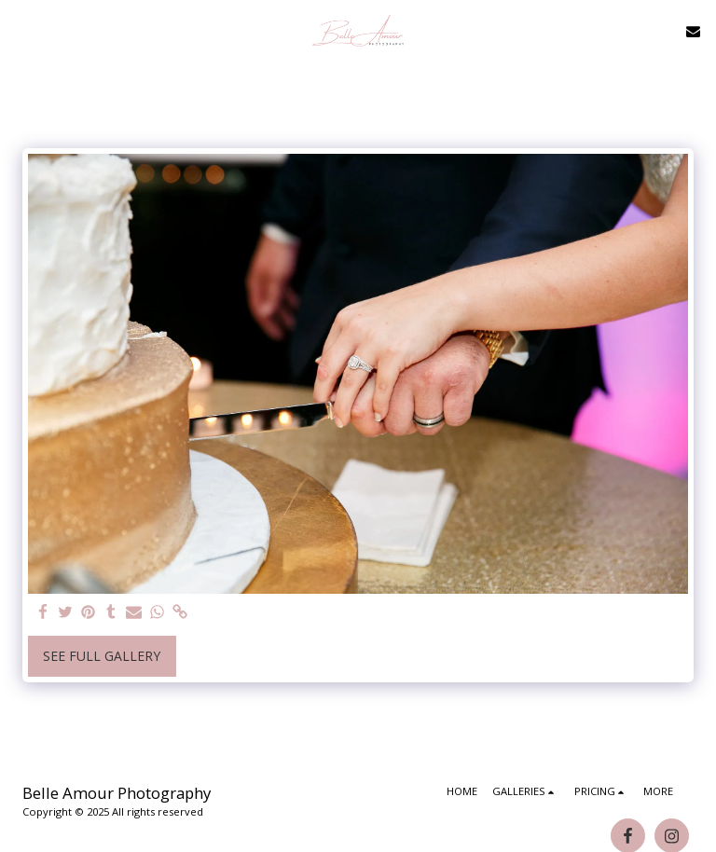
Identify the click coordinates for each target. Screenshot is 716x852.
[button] (20, 30)
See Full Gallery (101, 656)
